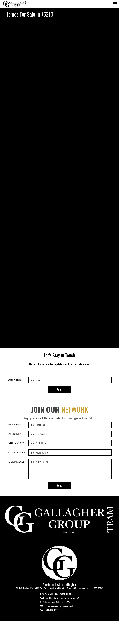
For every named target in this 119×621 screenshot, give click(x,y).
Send (59, 390)
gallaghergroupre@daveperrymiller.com (61, 605)
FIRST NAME (14, 424)
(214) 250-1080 (51, 610)
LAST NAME (14, 433)
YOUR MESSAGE (15, 461)
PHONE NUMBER (16, 452)
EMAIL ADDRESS (16, 443)
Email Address (14, 379)
